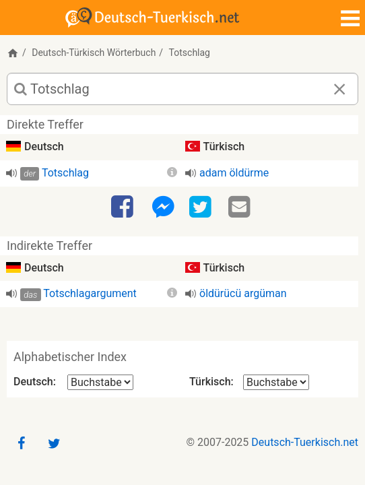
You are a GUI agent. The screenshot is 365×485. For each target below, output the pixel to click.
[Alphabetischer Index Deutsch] (100, 382)
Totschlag (65, 172)
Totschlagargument (90, 293)
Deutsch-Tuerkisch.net (304, 442)
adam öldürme (234, 172)
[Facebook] (124, 207)
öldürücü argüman (243, 293)
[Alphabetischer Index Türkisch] (276, 382)
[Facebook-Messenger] (163, 207)
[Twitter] (202, 207)
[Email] (241, 207)
